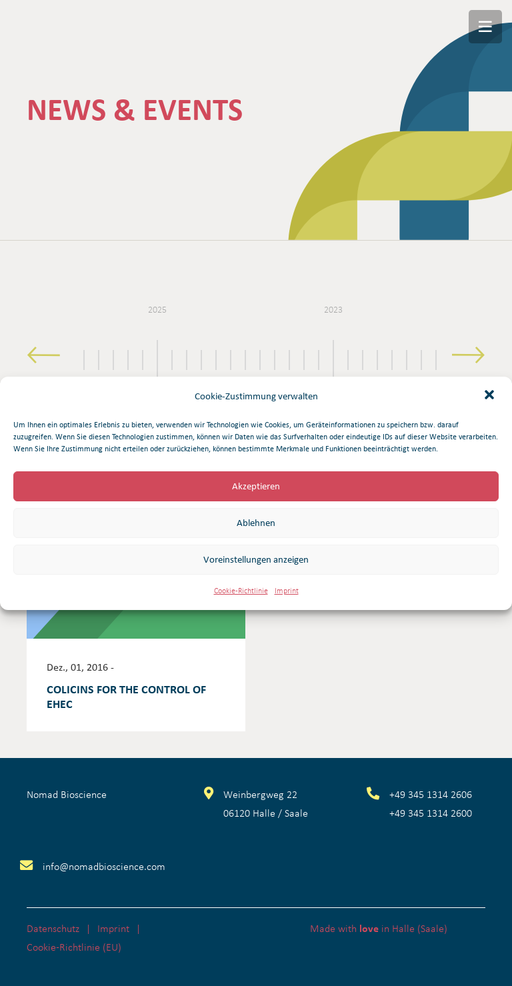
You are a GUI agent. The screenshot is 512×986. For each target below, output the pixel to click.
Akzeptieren (256, 486)
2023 (333, 309)
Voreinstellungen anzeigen (256, 559)
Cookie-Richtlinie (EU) (74, 947)
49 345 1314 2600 (433, 813)
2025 (157, 309)
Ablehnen (256, 522)
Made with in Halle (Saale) (378, 928)
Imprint (287, 590)
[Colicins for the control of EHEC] (136, 623)
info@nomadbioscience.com (104, 866)
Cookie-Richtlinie (241, 590)
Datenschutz (53, 928)
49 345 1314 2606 (433, 794)
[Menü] (485, 26)
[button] (491, 396)
